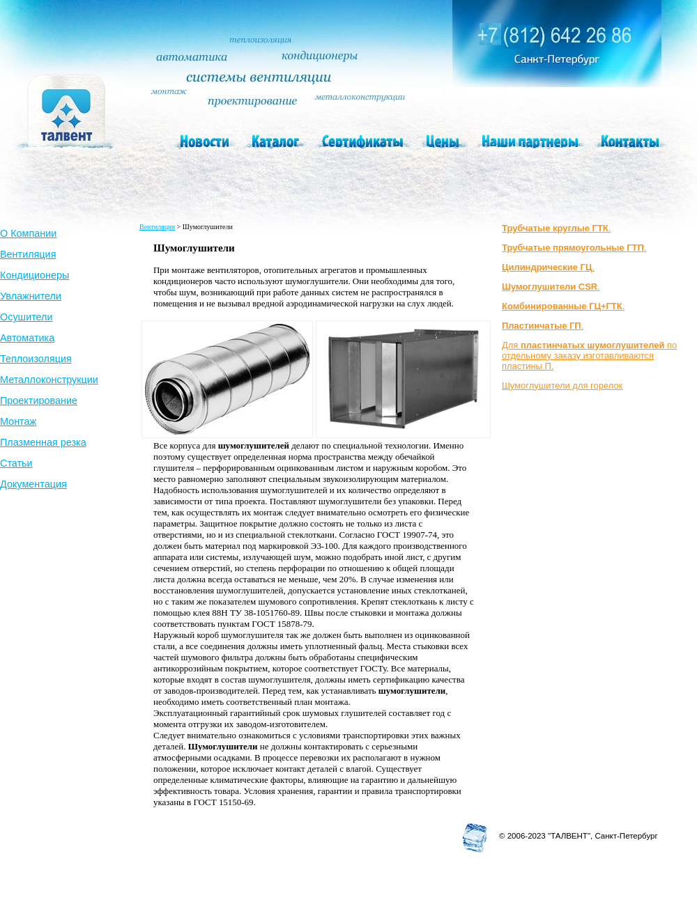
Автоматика (27, 337)
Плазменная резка (43, 442)
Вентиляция (28, 254)
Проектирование (38, 400)
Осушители (26, 316)
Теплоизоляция (36, 358)
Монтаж (18, 421)
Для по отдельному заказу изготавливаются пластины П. (589, 355)
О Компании (28, 233)
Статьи (16, 463)
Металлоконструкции (49, 379)
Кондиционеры (34, 275)
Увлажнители (30, 296)
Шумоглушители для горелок (562, 385)
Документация (33, 484)
